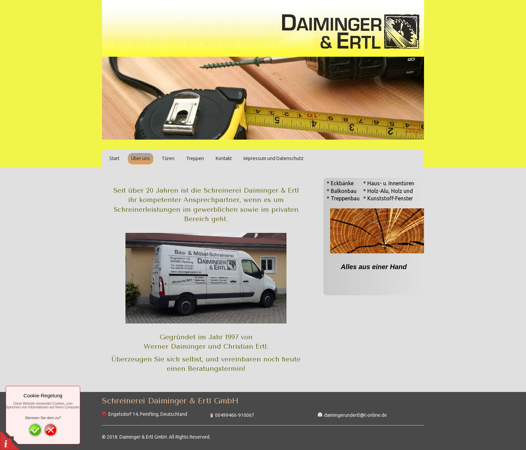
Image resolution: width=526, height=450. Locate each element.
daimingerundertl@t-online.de (355, 415)
